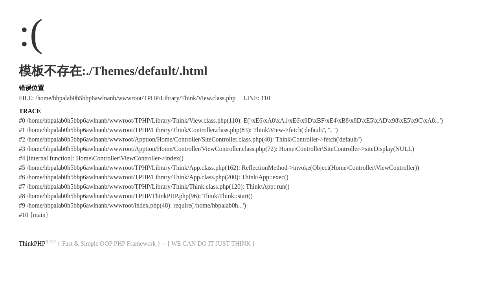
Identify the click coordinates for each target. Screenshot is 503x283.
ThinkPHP (32, 243)
